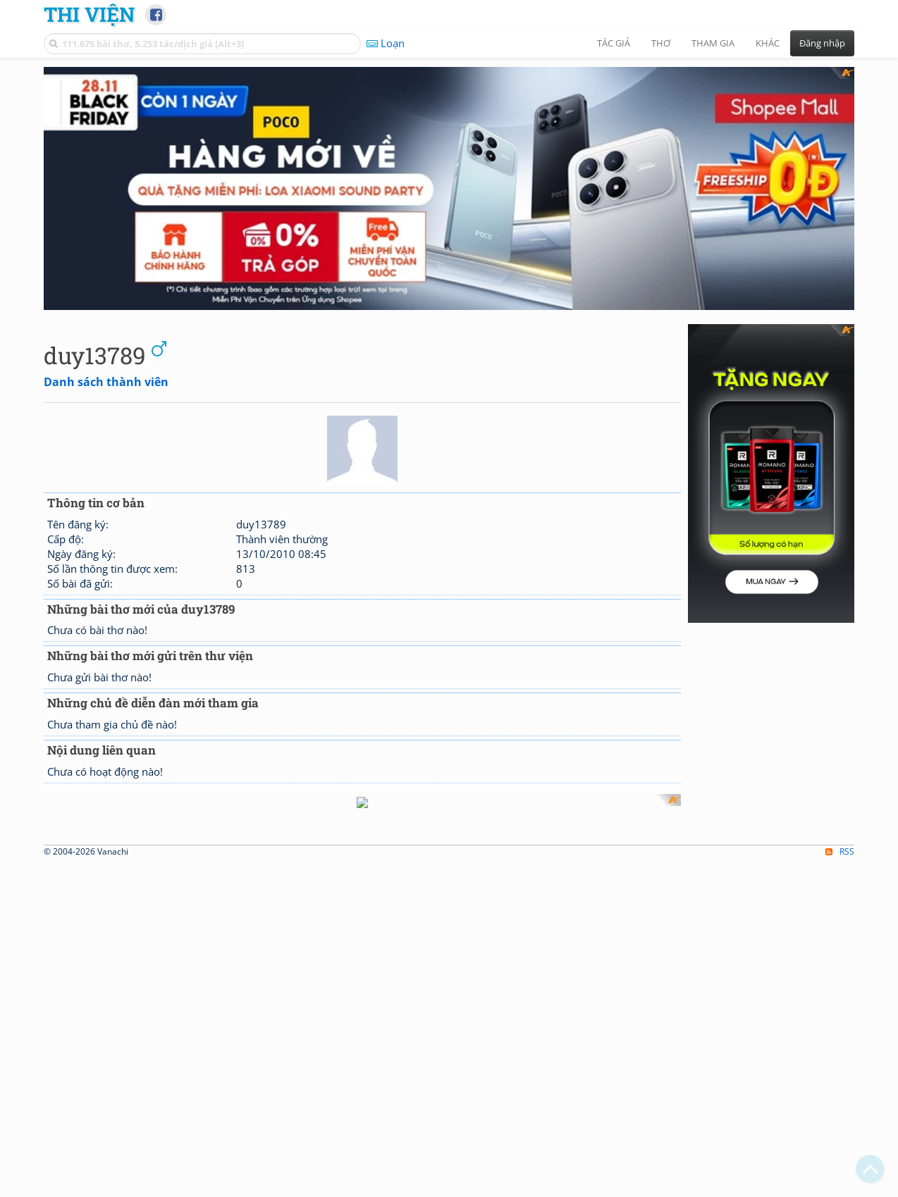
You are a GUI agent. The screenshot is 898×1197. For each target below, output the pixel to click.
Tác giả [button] (613, 43)
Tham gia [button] (712, 43)
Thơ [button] (660, 43)
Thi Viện (89, 14)
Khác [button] (768, 43)
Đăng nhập (822, 43)
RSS (839, 836)
